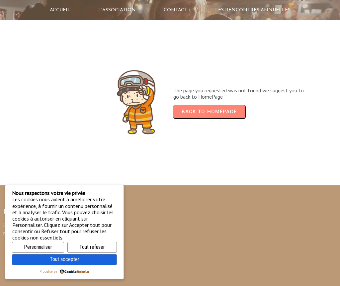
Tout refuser (92, 247)
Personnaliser (38, 247)
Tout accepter (64, 259)
